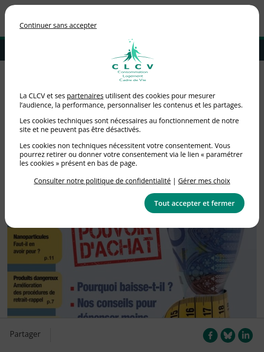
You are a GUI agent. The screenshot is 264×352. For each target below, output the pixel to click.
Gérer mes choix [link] (204, 180)
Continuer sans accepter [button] (58, 25)
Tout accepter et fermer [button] (194, 203)
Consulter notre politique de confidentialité (102, 180)
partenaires (85, 95)
